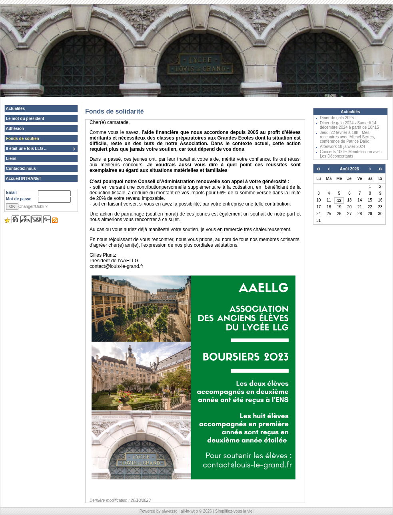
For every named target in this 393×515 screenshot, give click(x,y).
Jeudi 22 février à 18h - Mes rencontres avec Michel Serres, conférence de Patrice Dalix (347, 137)
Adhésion (14, 128)
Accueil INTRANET (23, 178)
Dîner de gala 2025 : (338, 118)
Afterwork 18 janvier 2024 (342, 146)
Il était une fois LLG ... (41, 149)
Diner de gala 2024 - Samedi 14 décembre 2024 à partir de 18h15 (349, 125)
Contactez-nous (20, 168)
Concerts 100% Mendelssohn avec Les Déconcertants (351, 154)
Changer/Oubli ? (33, 206)
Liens (10, 158)
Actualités (15, 108)
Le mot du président (24, 118)
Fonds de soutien (22, 138)
